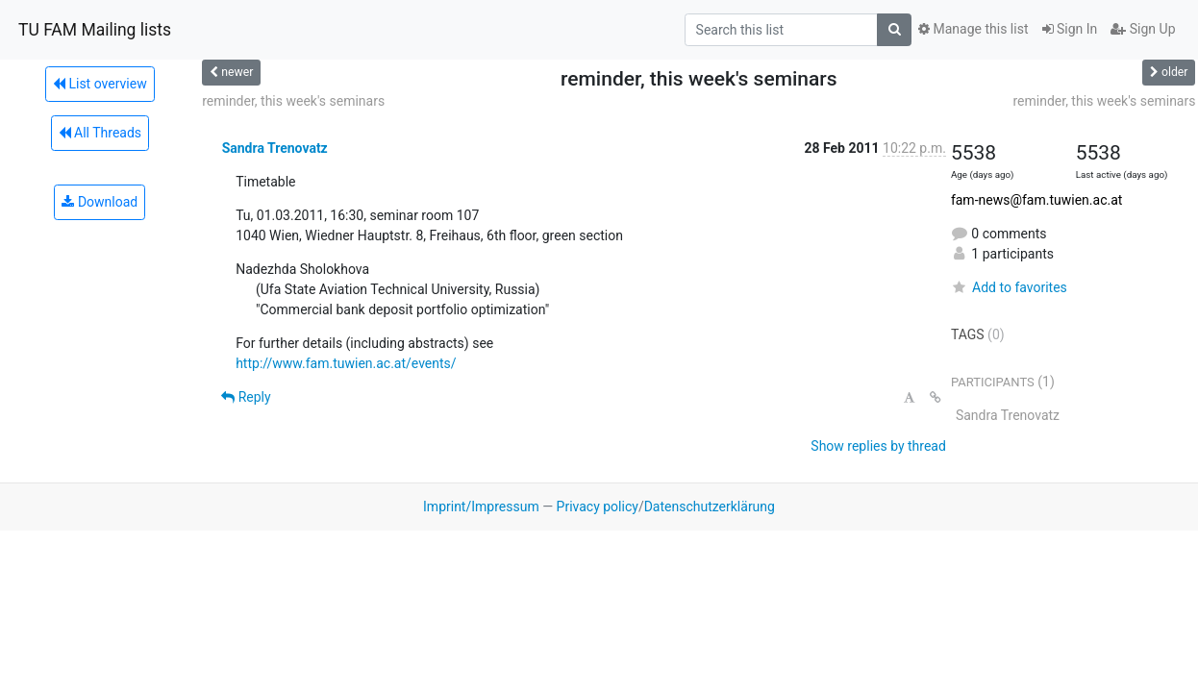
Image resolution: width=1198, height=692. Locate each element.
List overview (100, 83)
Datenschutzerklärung (709, 506)
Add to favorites (1009, 287)
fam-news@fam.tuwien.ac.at (1036, 200)
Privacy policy (597, 506)
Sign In (1070, 29)
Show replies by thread (878, 446)
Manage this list (973, 29)
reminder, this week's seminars (293, 101)
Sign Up (1143, 29)
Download (99, 202)
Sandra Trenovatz (275, 148)
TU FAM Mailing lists (94, 29)
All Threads (100, 132)
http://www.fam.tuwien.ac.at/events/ (346, 363)
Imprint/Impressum (481, 506)
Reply (245, 397)
